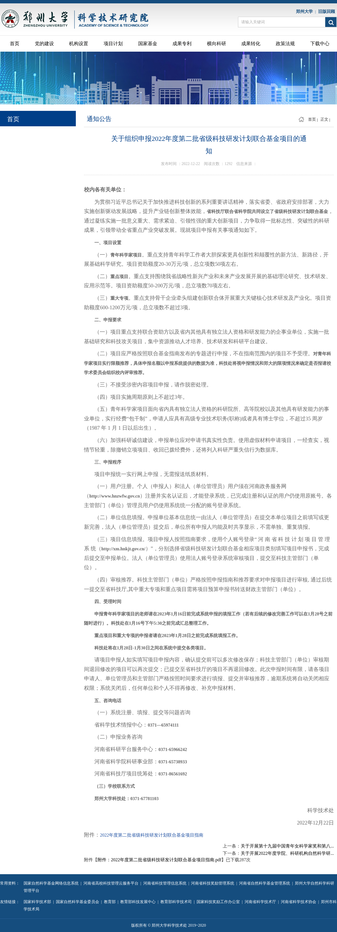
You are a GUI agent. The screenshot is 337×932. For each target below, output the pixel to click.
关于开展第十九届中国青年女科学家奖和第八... (287, 846)
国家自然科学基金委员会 (78, 902)
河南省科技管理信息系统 (165, 883)
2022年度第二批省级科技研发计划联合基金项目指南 (151, 835)
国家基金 (147, 43)
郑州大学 (305, 11)
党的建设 (44, 43)
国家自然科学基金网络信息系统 (52, 883)
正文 (324, 119)
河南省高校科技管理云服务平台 (111, 883)
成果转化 (250, 43)
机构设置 (78, 43)
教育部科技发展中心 (139, 902)
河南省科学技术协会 (299, 902)
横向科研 (216, 43)
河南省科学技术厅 (261, 902)
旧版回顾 (327, 11)
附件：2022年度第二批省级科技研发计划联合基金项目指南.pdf (159, 859)
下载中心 (319, 43)
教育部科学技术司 (177, 902)
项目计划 (113, 43)
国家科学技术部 (38, 902)
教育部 (111, 902)
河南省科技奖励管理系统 (213, 883)
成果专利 (182, 43)
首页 (14, 43)
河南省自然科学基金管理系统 (265, 883)
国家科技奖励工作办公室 (219, 902)
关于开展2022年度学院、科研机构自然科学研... (287, 853)
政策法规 (285, 43)
